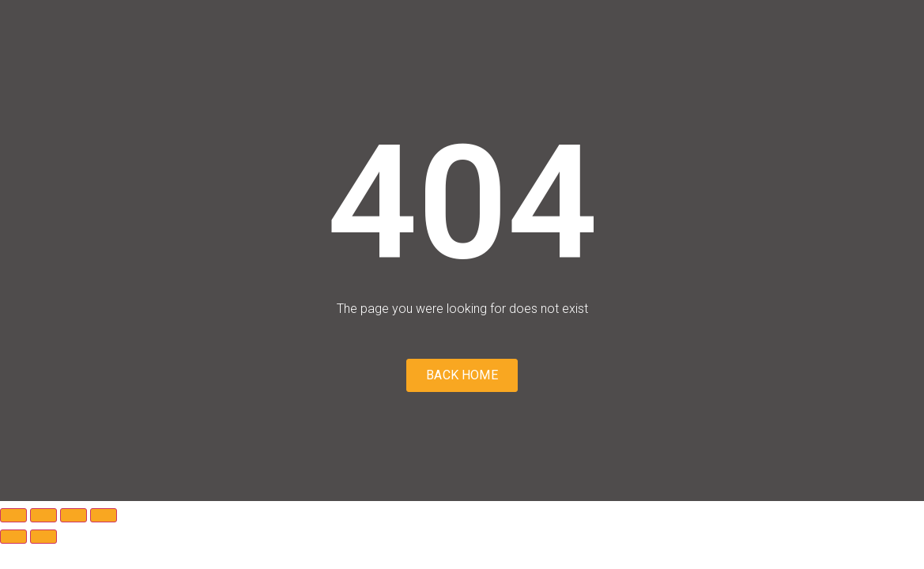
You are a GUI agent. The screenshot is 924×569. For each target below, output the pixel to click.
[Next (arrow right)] (43, 536)
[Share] (73, 515)
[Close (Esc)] (103, 515)
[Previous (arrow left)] (13, 536)
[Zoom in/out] (13, 515)
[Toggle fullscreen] (43, 515)
